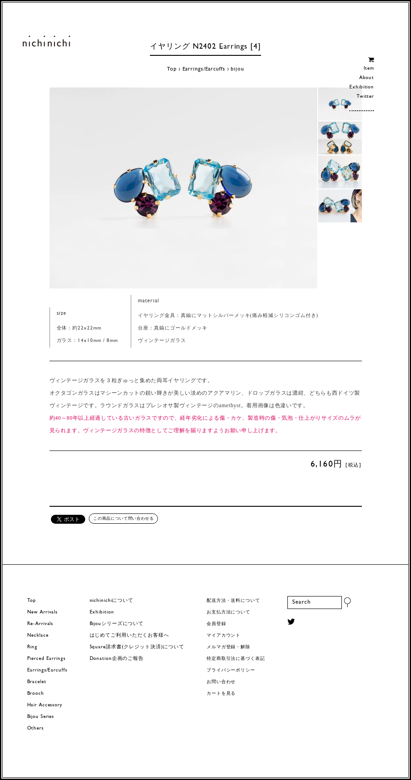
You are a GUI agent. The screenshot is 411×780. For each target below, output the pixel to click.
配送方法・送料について (233, 601)
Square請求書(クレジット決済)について (137, 647)
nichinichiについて (111, 600)
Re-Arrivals (40, 623)
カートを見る (221, 694)
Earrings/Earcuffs (204, 69)
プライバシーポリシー (231, 670)
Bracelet (36, 682)
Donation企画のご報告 (117, 658)
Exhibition (361, 87)
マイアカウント (224, 636)
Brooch (35, 693)
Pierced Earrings (46, 658)
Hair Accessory (44, 705)
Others (35, 728)
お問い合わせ (221, 682)
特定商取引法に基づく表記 (236, 659)
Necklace (38, 635)
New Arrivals (42, 612)
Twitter (365, 96)
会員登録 (216, 624)
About (366, 77)
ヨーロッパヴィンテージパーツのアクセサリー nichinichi (46, 41)
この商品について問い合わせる (123, 518)
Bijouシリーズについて (117, 623)
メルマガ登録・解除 (228, 647)
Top (172, 69)
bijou (237, 69)
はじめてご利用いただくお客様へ (129, 635)
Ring (32, 647)
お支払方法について (228, 612)
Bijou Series (40, 716)
